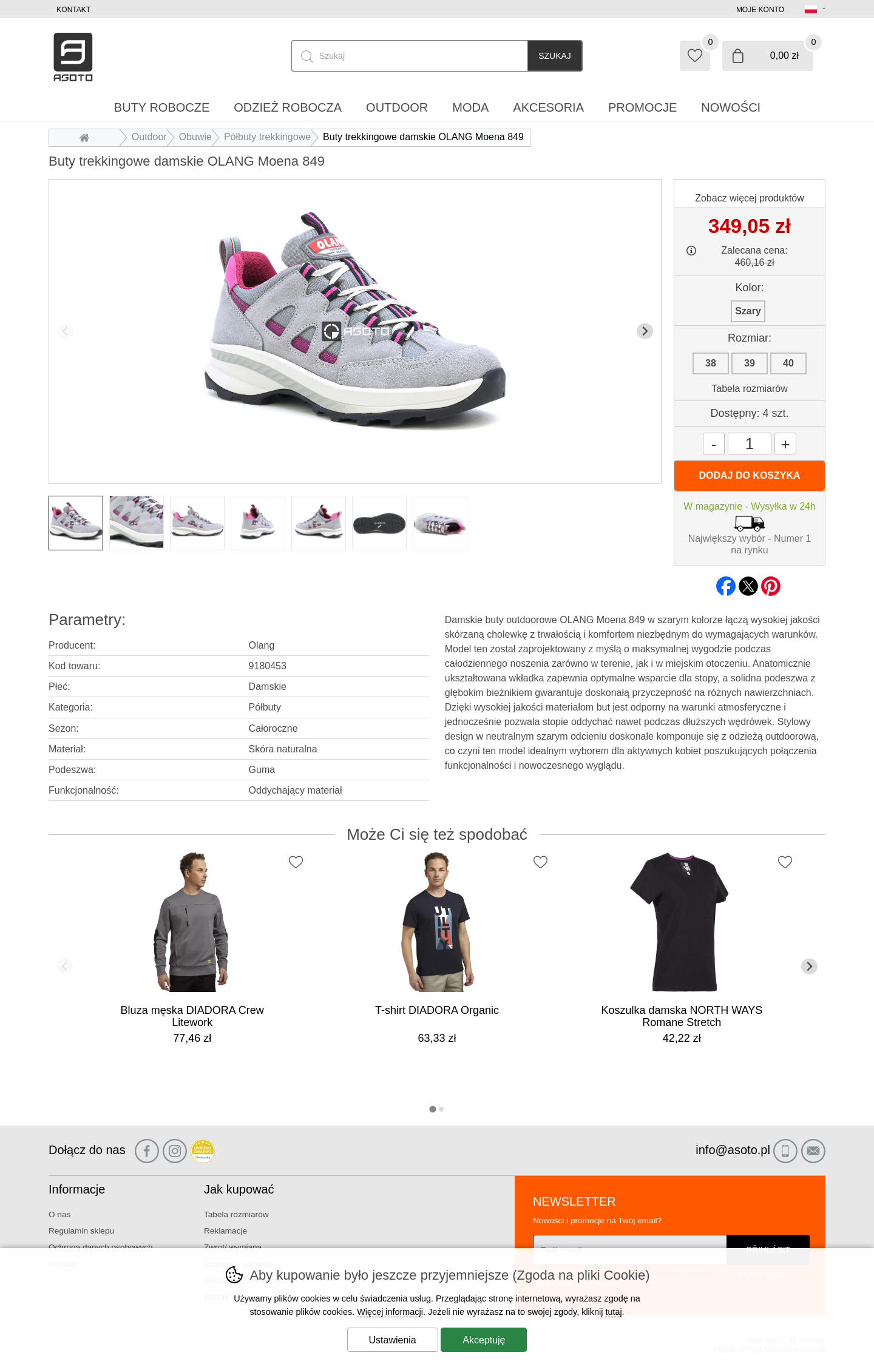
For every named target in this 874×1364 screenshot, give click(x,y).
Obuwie (195, 137)
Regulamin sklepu (81, 1230)
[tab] (432, 1109)
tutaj (613, 1312)
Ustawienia (392, 1340)
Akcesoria (548, 107)
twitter (748, 582)
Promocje (642, 107)
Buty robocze (161, 107)
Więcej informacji (390, 1312)
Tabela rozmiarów (749, 388)
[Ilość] (749, 443)
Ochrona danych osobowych (101, 1247)
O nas (59, 1214)
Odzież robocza (288, 107)
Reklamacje (225, 1230)
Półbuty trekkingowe (267, 137)
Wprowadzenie (87, 137)
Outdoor (149, 137)
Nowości (731, 107)
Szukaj (554, 56)
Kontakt (73, 9)
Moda (470, 107)
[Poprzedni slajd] (65, 331)
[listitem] (76, 523)
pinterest (771, 582)
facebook (726, 582)
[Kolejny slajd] (645, 331)
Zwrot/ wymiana (233, 1247)
